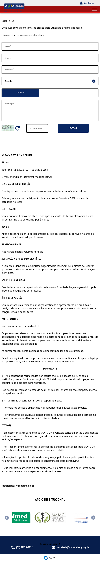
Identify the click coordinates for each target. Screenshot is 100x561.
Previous (7, 518)
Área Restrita (89, 3)
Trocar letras (17, 128)
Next (93, 518)
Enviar (73, 128)
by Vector (50, 558)
